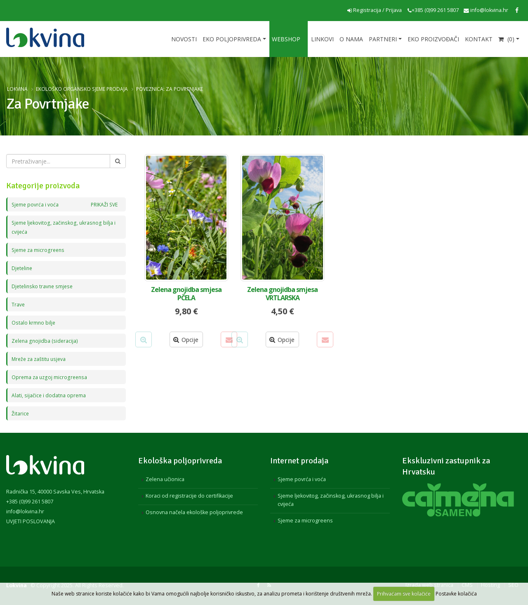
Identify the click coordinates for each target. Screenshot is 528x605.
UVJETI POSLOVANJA (30, 521)
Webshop (286, 39)
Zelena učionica (165, 479)
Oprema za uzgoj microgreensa (50, 376)
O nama (351, 39)
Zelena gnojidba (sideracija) (45, 340)
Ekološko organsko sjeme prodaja (82, 88)
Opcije (185, 340)
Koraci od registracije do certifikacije (189, 495)
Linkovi (322, 39)
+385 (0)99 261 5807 (433, 10)
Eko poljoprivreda (232, 39)
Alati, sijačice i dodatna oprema (49, 395)
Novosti (184, 39)
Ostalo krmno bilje (34, 322)
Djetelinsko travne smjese (43, 285)
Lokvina (17, 88)
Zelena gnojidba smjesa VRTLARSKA (282, 293)
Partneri (383, 39)
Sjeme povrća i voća (65, 204)
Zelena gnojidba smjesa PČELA (186, 293)
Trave (18, 304)
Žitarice (20, 413)
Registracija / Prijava (374, 10)
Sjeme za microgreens (39, 249)
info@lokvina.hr (486, 10)
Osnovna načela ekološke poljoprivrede (194, 512)
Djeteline (23, 267)
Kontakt (479, 39)
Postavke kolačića (456, 593)
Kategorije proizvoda (43, 186)
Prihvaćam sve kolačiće (404, 593)
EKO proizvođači (433, 39)
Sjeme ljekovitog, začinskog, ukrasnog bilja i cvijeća (331, 500)
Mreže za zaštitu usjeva (40, 358)
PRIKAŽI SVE (103, 204)
